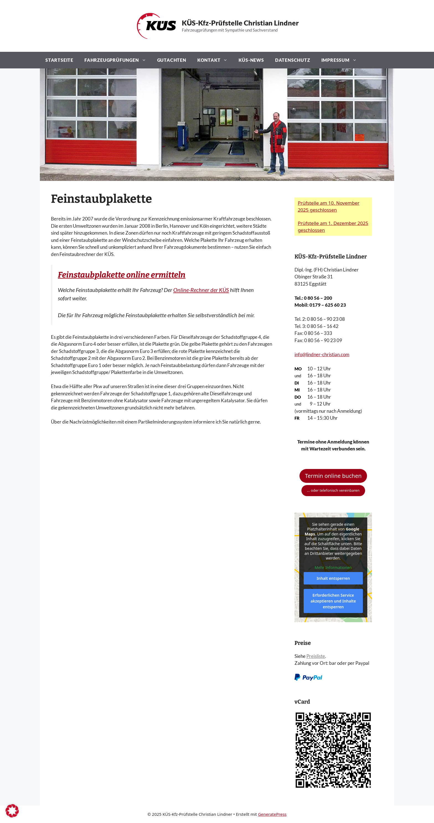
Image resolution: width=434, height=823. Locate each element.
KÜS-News (251, 60)
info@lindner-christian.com (321, 354)
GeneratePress (272, 814)
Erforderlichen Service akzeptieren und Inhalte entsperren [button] (333, 601)
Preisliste (315, 656)
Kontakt (215, 60)
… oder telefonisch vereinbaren (333, 490)
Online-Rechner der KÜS (201, 289)
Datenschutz (292, 60)
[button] (12, 811)
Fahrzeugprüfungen (118, 60)
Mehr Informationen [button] (333, 567)
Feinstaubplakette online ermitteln (121, 275)
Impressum (341, 60)
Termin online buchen (333, 476)
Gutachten (171, 60)
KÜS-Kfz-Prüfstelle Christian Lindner (240, 23)
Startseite (59, 60)
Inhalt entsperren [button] (333, 578)
